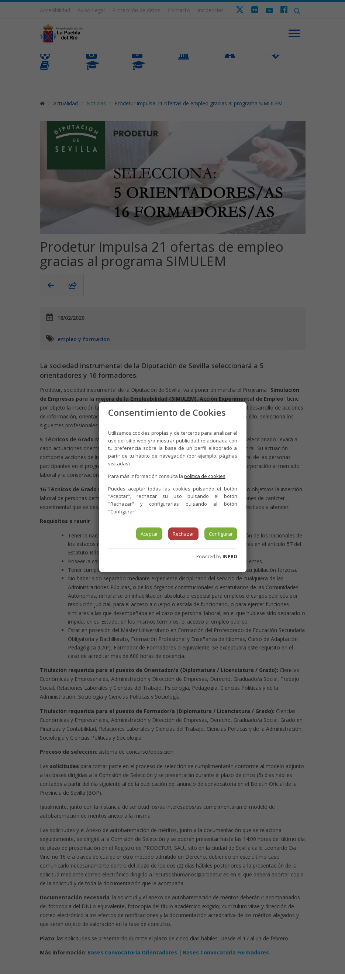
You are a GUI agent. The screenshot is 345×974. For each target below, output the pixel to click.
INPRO (229, 556)
